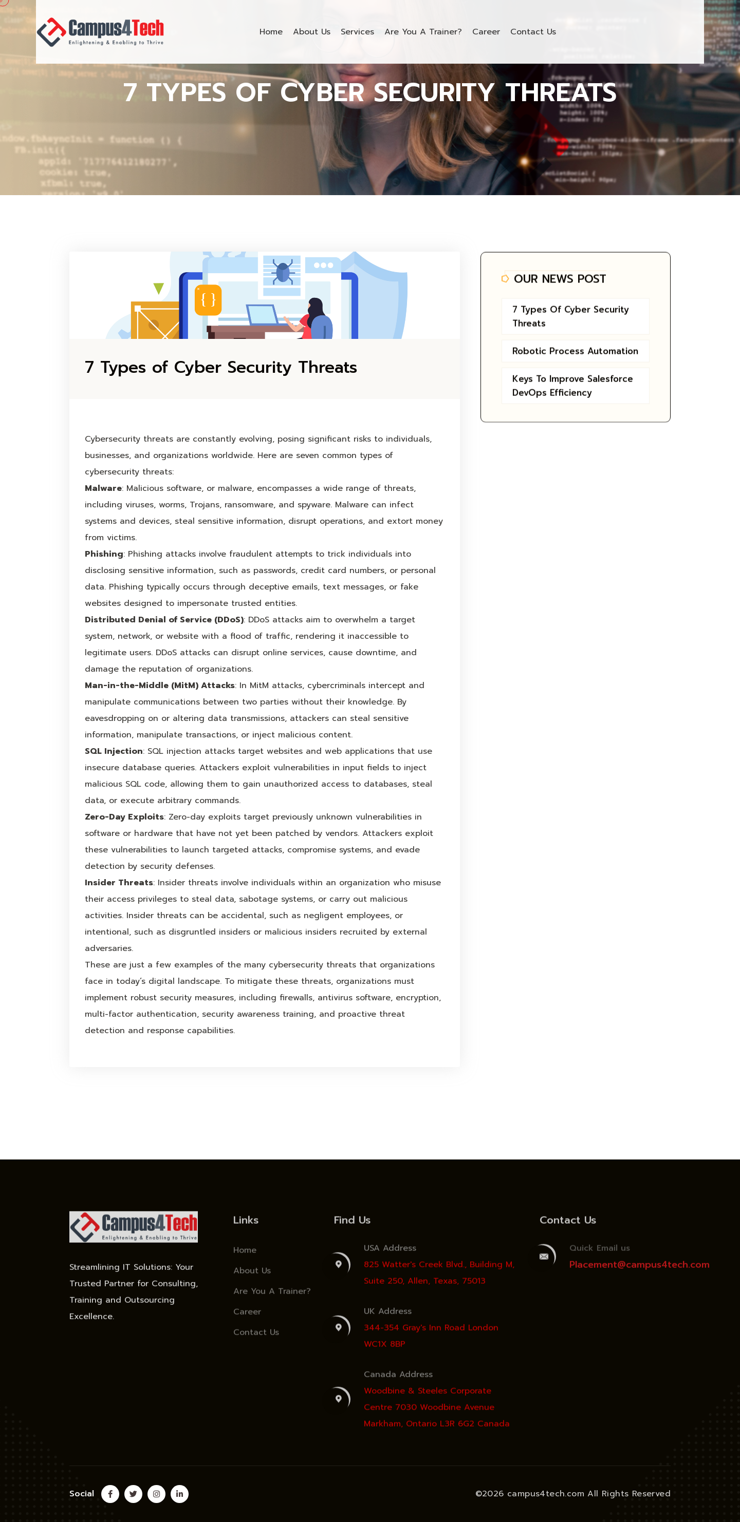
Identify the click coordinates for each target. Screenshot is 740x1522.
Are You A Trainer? (423, 32)
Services (357, 32)
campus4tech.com (545, 1494)
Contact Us (533, 32)
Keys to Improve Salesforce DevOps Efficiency (572, 387)
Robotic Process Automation (575, 352)
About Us (311, 32)
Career (486, 32)
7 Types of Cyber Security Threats (221, 367)
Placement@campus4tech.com (639, 1270)
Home (271, 32)
